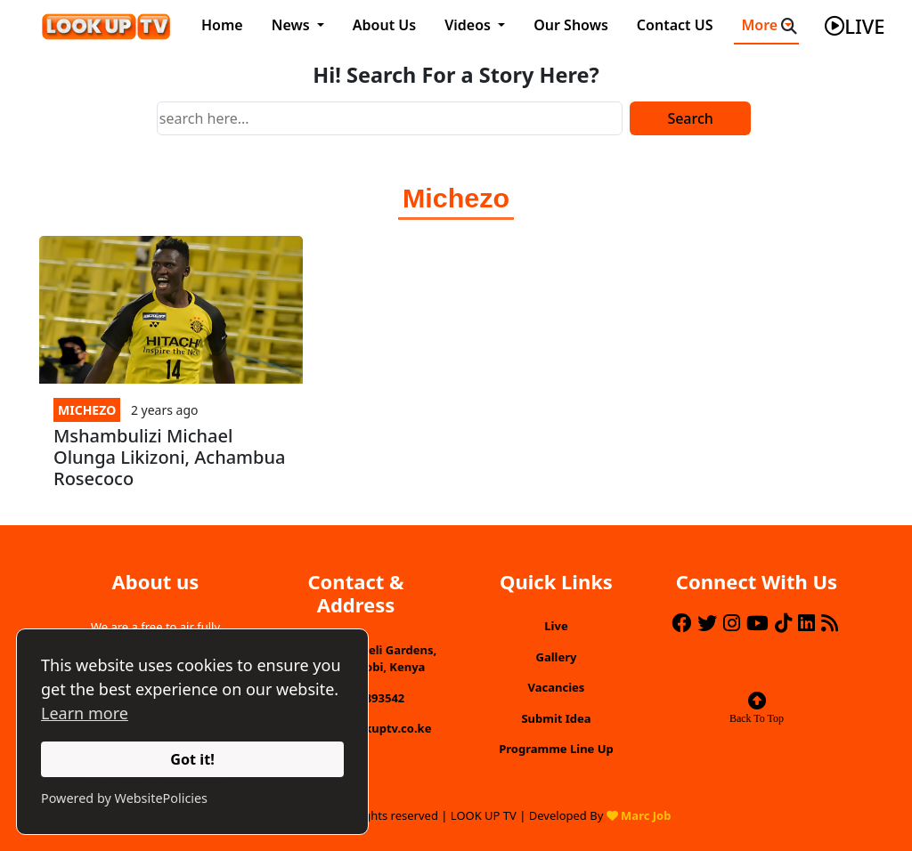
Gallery (556, 657)
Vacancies (556, 687)
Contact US (675, 25)
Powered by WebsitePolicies (124, 798)
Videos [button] (469, 25)
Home (222, 25)
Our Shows (570, 25)
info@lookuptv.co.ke (373, 728)
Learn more (84, 713)
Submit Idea (555, 718)
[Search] (390, 118)
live (854, 25)
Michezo (87, 409)
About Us (384, 25)
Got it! (192, 759)
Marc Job (646, 815)
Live (555, 626)
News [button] (293, 25)
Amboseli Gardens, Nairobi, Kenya (382, 659)
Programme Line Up (556, 749)
